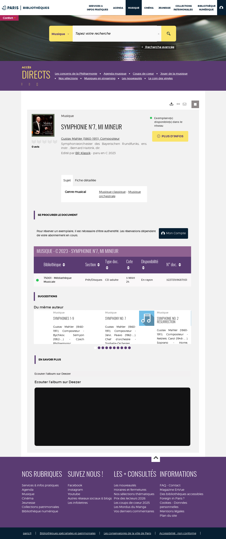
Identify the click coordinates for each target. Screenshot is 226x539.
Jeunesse (28, 502)
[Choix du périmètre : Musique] (61, 34)
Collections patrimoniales (40, 506)
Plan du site (168, 515)
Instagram (75, 489)
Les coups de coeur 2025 (132, 502)
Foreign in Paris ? (172, 498)
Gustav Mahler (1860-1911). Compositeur (90, 138)
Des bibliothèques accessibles (181, 493)
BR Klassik (83, 153)
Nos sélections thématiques (134, 493)
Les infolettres (78, 502)
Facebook (75, 485)
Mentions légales (172, 511)
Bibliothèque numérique (40, 511)
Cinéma (27, 498)
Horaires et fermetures (130, 489)
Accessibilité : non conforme (177, 532)
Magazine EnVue (172, 489)
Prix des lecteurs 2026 (130, 498)
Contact (174, 485)
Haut (155, 457)
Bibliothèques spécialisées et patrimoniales (67, 532)
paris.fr (27, 532)
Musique (28, 493)
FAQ (163, 485)
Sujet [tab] (67, 180)
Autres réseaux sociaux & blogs (90, 498)
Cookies (165, 502)
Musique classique (112, 192)
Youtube (74, 493)
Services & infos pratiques (40, 485)
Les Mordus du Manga (130, 506)
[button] (221, 7)
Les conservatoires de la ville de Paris (127, 532)
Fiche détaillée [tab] (85, 180)
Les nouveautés (125, 485)
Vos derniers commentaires (134, 511)
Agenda (27, 489)
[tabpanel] (104, 194)
